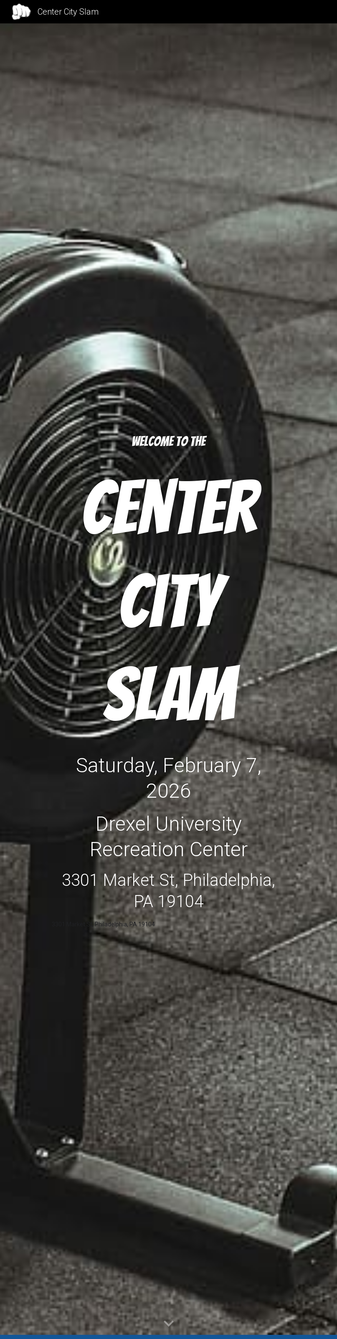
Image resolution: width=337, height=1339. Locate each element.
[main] (168, 441)
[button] (169, 1324)
